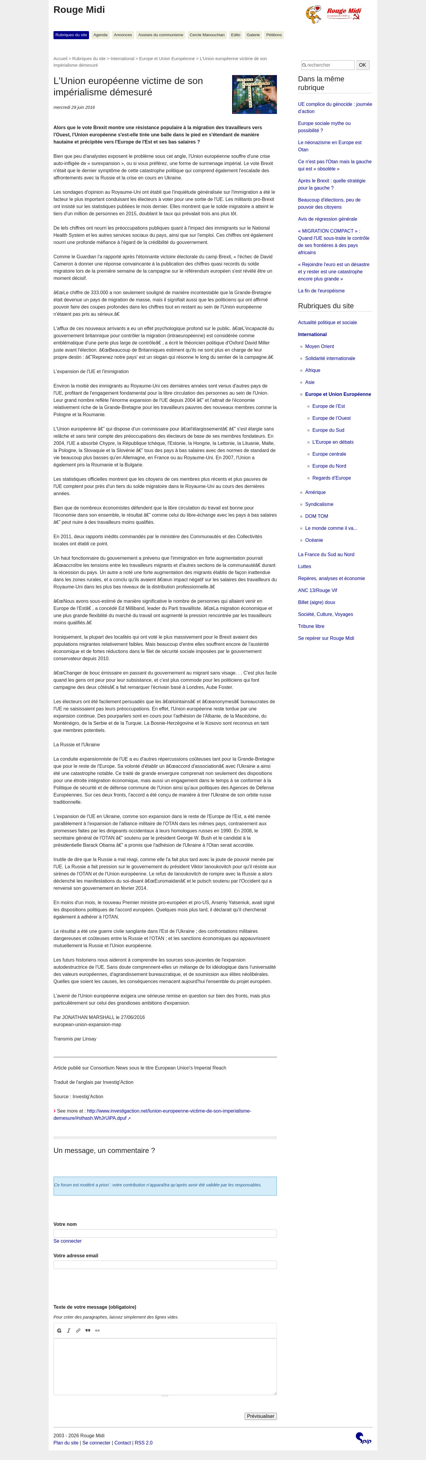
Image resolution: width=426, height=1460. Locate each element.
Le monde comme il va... (331, 528)
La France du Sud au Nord (326, 554)
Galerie (253, 35)
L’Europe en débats (333, 442)
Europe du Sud (328, 430)
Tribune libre (311, 626)
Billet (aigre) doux (316, 602)
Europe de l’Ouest (331, 418)
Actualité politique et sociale (327, 322)
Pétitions (274, 35)
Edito (235, 35)
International (122, 58)
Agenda (101, 35)
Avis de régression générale (327, 219)
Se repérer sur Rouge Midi (326, 638)
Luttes (304, 566)
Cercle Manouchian (207, 35)
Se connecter (67, 1241)
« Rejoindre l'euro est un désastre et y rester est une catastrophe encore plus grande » (334, 271)
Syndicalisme (319, 504)
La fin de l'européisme (321, 290)
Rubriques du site (71, 35)
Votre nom (65, 1224)
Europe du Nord (329, 466)
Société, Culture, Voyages (325, 614)
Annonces (123, 35)
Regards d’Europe (331, 477)
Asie (310, 382)
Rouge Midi (79, 9)
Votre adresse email (75, 1255)
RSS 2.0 (144, 1442)
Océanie (314, 540)
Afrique (313, 370)
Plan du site (66, 1442)
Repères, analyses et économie (331, 578)
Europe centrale (329, 454)
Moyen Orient (319, 346)
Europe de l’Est (328, 406)
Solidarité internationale (330, 358)
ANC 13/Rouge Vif (317, 590)
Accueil (60, 58)
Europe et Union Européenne (167, 58)
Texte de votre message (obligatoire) (94, 1307)
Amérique (315, 492)
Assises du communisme (160, 35)
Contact (122, 1442)
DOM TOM (316, 516)
